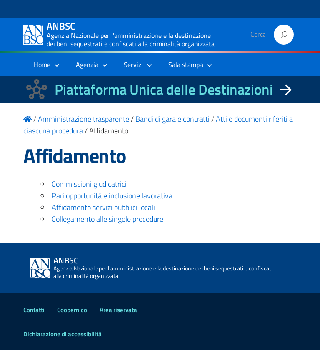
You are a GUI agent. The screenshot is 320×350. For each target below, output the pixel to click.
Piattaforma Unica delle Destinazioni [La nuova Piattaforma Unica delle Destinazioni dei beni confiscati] (164, 89)
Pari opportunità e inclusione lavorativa (112, 195)
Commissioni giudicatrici (89, 184)
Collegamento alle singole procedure (107, 219)
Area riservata (118, 310)
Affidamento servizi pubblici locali (103, 207)
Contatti (34, 310)
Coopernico (72, 310)
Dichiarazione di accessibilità (62, 334)
